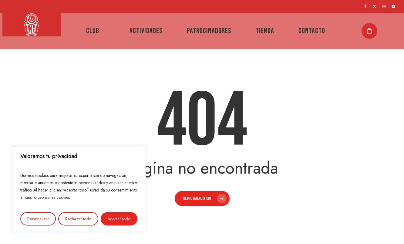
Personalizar (38, 219)
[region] (79, 189)
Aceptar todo (118, 219)
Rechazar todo (78, 219)
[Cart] (372, 31)
